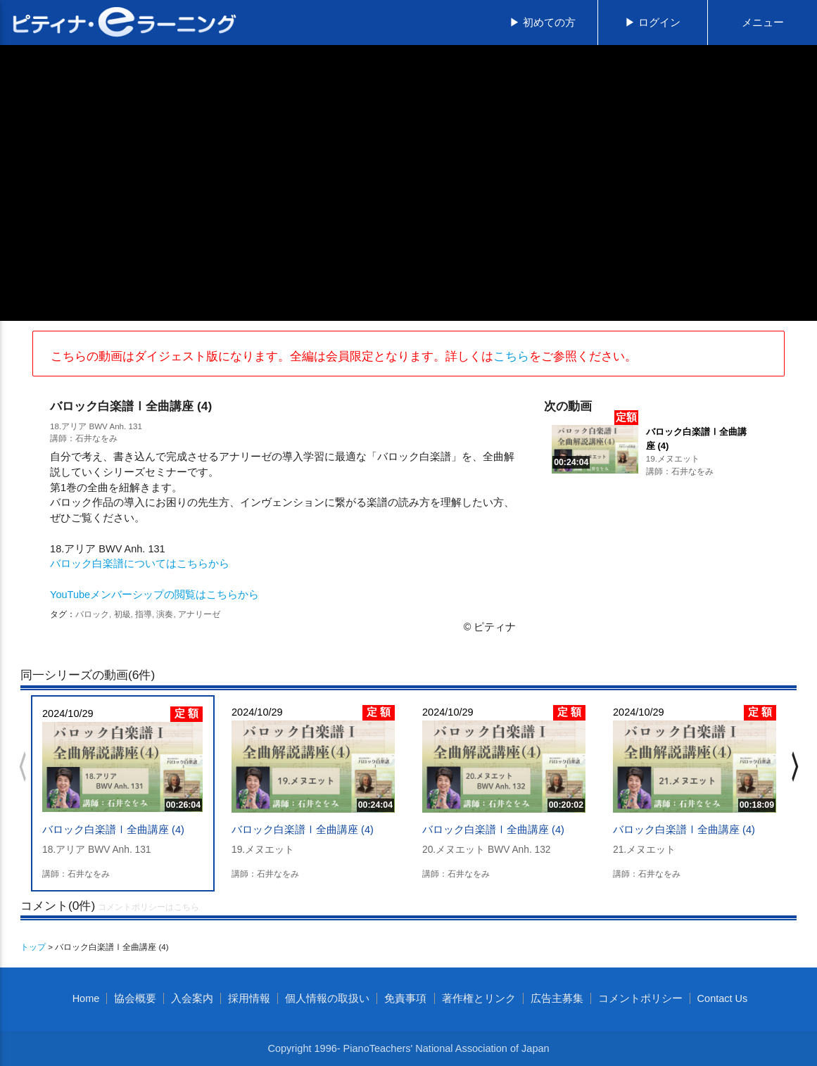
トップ (33, 946)
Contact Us (722, 998)
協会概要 (135, 998)
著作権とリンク (479, 998)
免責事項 (405, 998)
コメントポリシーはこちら (148, 907)
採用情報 (249, 998)
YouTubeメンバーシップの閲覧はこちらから (154, 594)
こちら (511, 356)
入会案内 (192, 998)
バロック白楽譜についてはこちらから (139, 563)
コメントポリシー (640, 998)
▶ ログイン (652, 22)
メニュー (763, 22)
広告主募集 (557, 998)
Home (86, 998)
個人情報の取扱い (327, 998)
